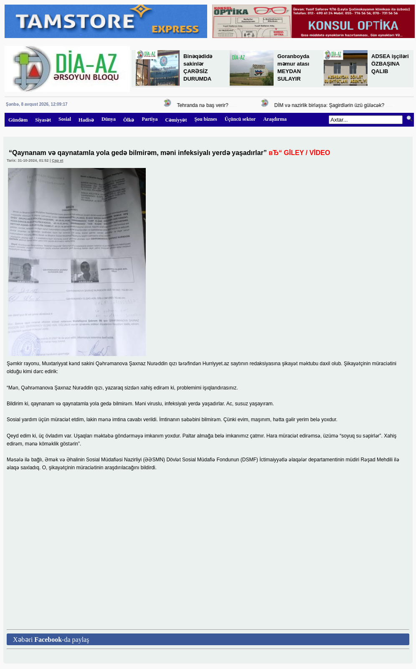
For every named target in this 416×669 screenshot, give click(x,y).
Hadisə (86, 120)
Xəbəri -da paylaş (51, 639)
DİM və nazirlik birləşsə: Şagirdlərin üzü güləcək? (331, 105)
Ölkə (128, 120)
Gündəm (18, 120)
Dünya (108, 119)
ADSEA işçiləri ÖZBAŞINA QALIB (390, 63)
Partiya (149, 119)
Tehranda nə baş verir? (204, 105)
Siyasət (43, 120)
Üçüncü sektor (240, 119)
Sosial (64, 119)
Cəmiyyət (176, 120)
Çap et (57, 160)
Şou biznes (205, 119)
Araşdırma (275, 119)
